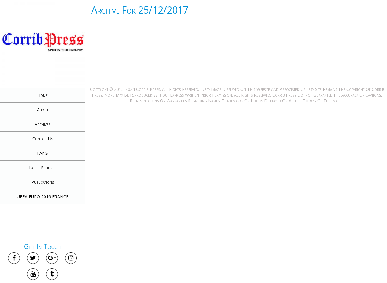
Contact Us (42, 139)
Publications (42, 182)
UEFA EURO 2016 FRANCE (42, 196)
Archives (42, 124)
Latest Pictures (42, 167)
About (42, 110)
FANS (42, 153)
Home (42, 95)
